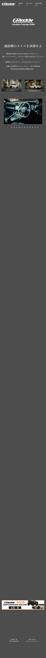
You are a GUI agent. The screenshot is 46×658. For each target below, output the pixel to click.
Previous (5, 113)
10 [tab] (32, 127)
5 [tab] (19, 127)
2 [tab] (12, 127)
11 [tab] (35, 127)
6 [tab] (22, 127)
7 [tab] (24, 127)
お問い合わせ (32, 639)
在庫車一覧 (14, 639)
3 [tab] (14, 127)
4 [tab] (17, 127)
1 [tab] (9, 127)
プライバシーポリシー (32, 641)
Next (40, 113)
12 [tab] (37, 127)
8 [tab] (27, 127)
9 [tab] (30, 127)
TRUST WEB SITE (14, 641)
